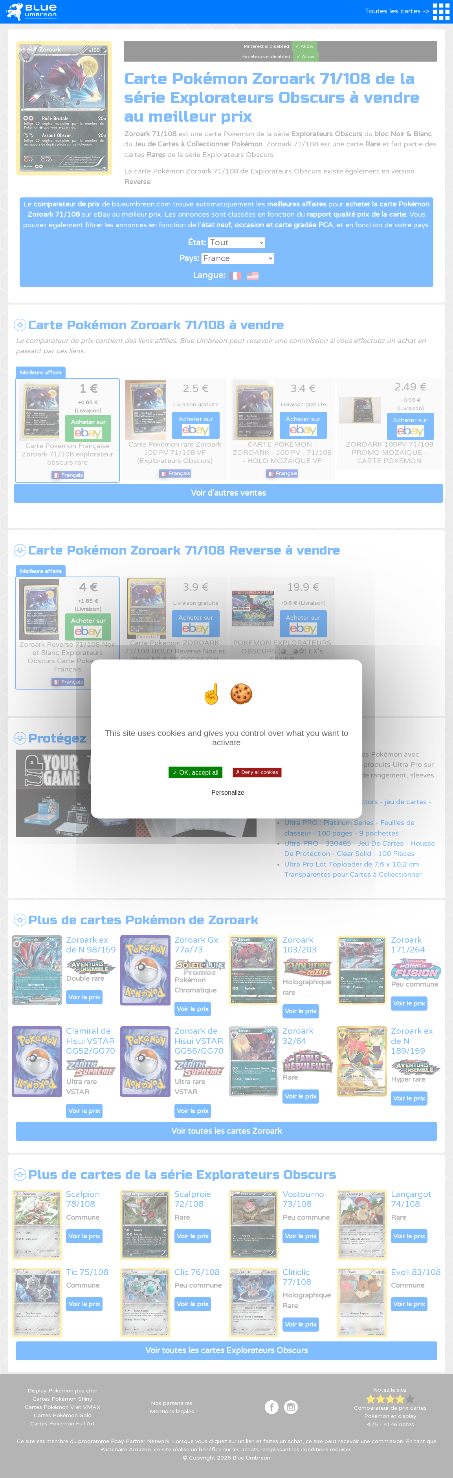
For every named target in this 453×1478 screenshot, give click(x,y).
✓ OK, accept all (195, 772)
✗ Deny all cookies (257, 772)
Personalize (227, 792)
